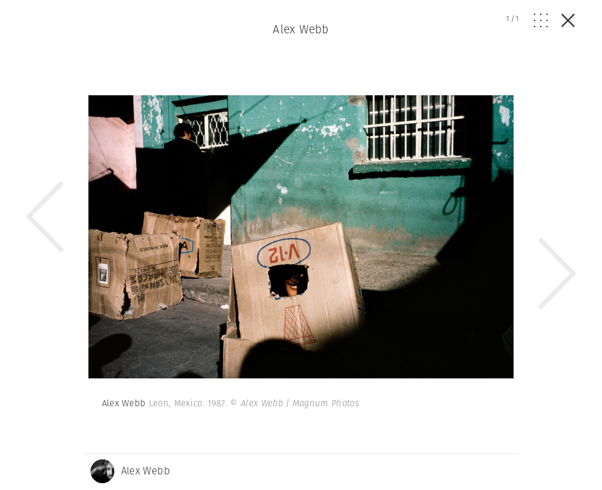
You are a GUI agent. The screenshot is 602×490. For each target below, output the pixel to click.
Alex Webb (301, 29)
